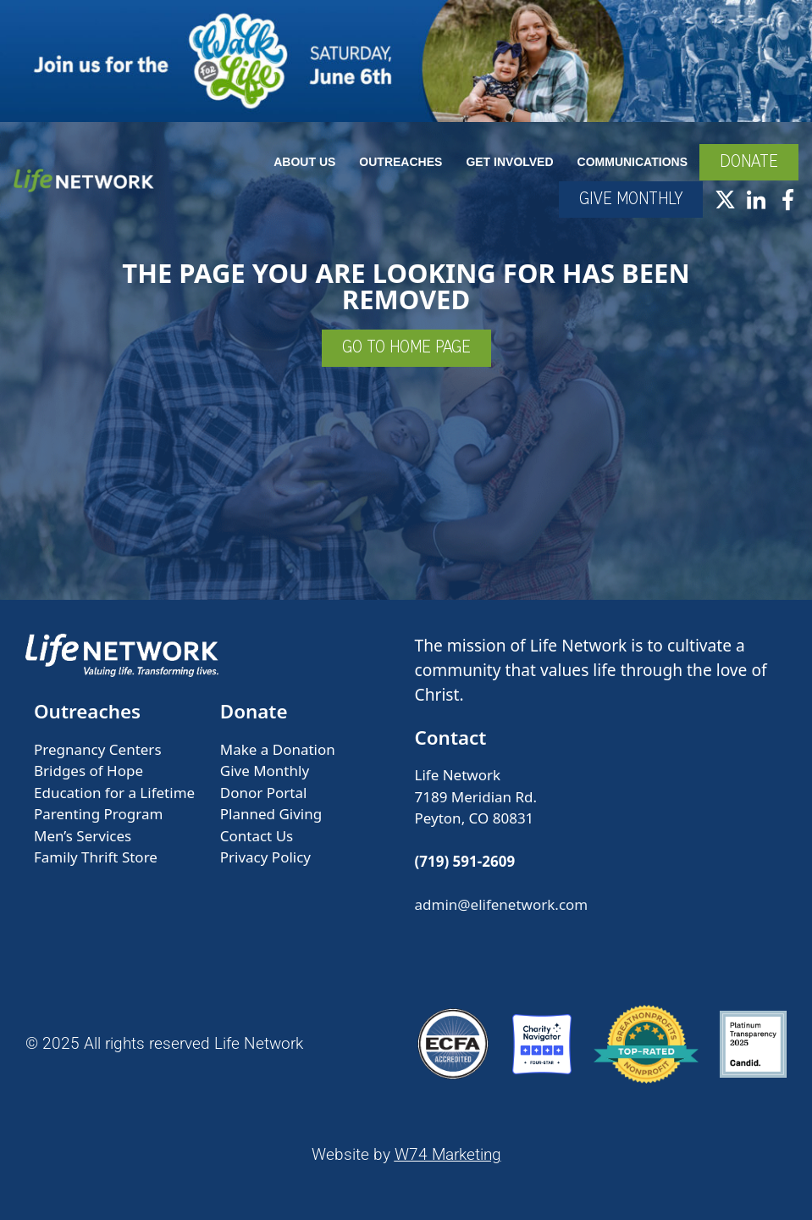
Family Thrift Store (95, 857)
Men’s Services (82, 836)
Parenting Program (98, 814)
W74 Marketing (448, 1154)
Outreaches (400, 162)
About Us (304, 162)
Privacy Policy (265, 857)
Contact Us (257, 836)
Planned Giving (271, 814)
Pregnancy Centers (98, 749)
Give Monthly (264, 770)
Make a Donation (277, 749)
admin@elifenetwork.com (501, 904)
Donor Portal (263, 792)
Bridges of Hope (88, 770)
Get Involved (509, 162)
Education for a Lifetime (114, 792)
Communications (632, 162)
